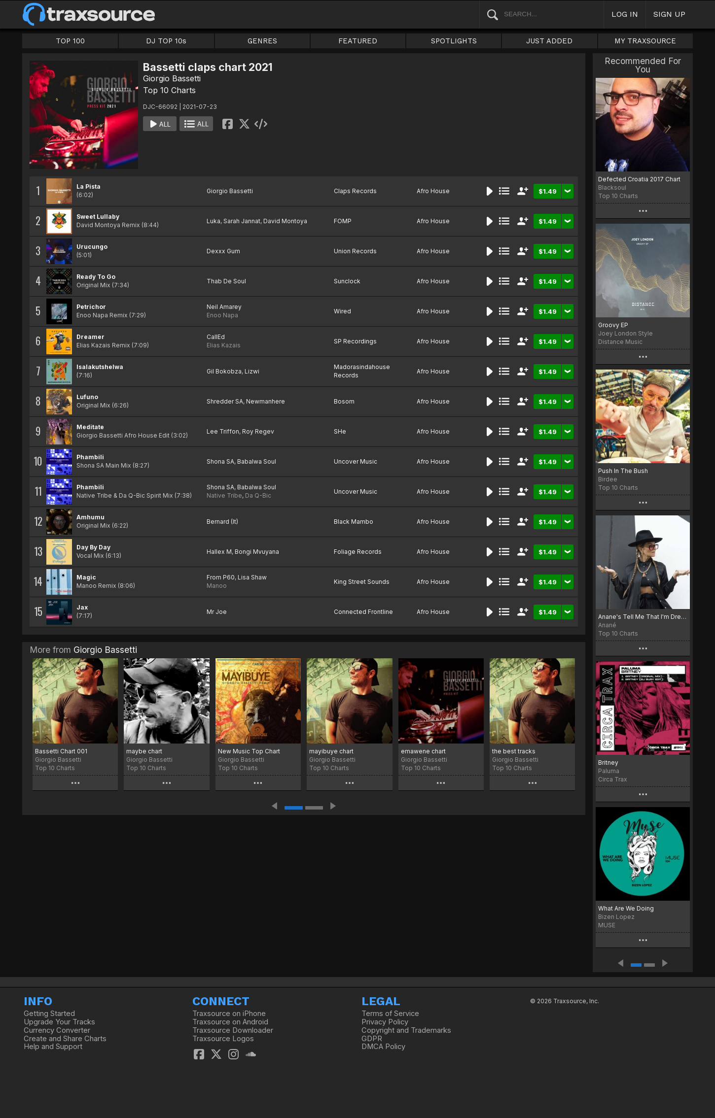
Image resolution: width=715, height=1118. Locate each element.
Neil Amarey (224, 306)
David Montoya (285, 221)
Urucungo (91, 246)
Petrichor (91, 306)
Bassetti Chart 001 (61, 751)
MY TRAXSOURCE (645, 40)
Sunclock (347, 281)
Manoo (217, 585)
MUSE (606, 925)
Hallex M (219, 551)
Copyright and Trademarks (406, 1030)
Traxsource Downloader (232, 1030)
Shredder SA (225, 401)
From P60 (221, 577)
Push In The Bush (623, 470)
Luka (213, 221)
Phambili (90, 457)
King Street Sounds (362, 581)
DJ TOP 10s (166, 40)
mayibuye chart (331, 751)
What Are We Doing (626, 908)
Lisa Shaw (252, 577)
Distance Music (620, 341)
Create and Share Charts (65, 1038)
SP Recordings (355, 341)
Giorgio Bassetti (172, 78)
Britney (608, 762)
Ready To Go (95, 276)
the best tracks (514, 751)
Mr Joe (217, 611)
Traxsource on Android (230, 1021)
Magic (86, 577)
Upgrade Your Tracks (59, 1021)
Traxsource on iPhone (229, 1013)
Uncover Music (355, 461)
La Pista (88, 186)
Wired (342, 311)
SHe (340, 431)
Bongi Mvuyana (257, 551)
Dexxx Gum (223, 251)
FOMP (343, 221)
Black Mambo (353, 521)
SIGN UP (669, 14)
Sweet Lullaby (97, 216)
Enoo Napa (222, 315)
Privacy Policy (384, 1021)
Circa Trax (612, 779)
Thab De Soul (226, 281)
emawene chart (423, 751)
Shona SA (220, 461)
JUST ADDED (549, 40)
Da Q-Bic (258, 495)
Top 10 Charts (169, 90)
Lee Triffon (223, 431)
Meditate (90, 427)
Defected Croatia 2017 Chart (639, 179)
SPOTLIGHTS (454, 40)
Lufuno (87, 397)
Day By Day (93, 547)
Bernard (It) (222, 521)
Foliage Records (358, 551)
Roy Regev (258, 431)
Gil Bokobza (224, 371)
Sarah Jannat (241, 221)
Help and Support (53, 1046)
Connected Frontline (363, 611)
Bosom (344, 401)
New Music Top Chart (249, 751)
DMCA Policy (383, 1046)
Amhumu (90, 517)
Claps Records (355, 191)
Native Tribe (224, 495)
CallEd (216, 336)
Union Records (355, 251)
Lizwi (252, 371)
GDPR (371, 1038)
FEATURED (357, 40)
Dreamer (90, 336)
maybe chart (144, 751)
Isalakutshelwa (99, 367)
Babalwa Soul (256, 461)
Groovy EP (613, 325)
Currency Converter (57, 1030)
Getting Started (49, 1013)
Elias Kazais (224, 345)
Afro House (433, 191)
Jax (82, 607)
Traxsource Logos (223, 1038)
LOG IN (624, 14)
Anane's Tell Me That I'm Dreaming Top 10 (642, 616)
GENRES (262, 40)
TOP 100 (70, 40)
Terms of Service (390, 1013)
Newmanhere (265, 401)
